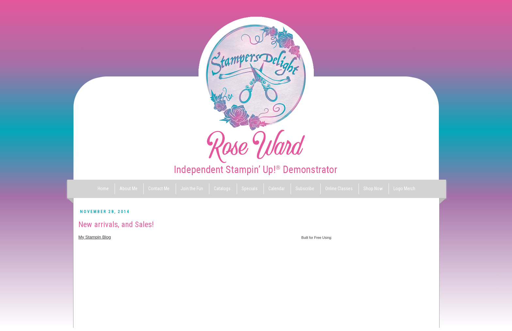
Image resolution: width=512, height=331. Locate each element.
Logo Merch (404, 188)
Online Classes (339, 188)
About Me (128, 188)
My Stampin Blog (94, 237)
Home (103, 188)
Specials (250, 188)
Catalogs (222, 188)
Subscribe (305, 188)
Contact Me (158, 188)
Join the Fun (192, 188)
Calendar (276, 188)
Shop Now (373, 188)
